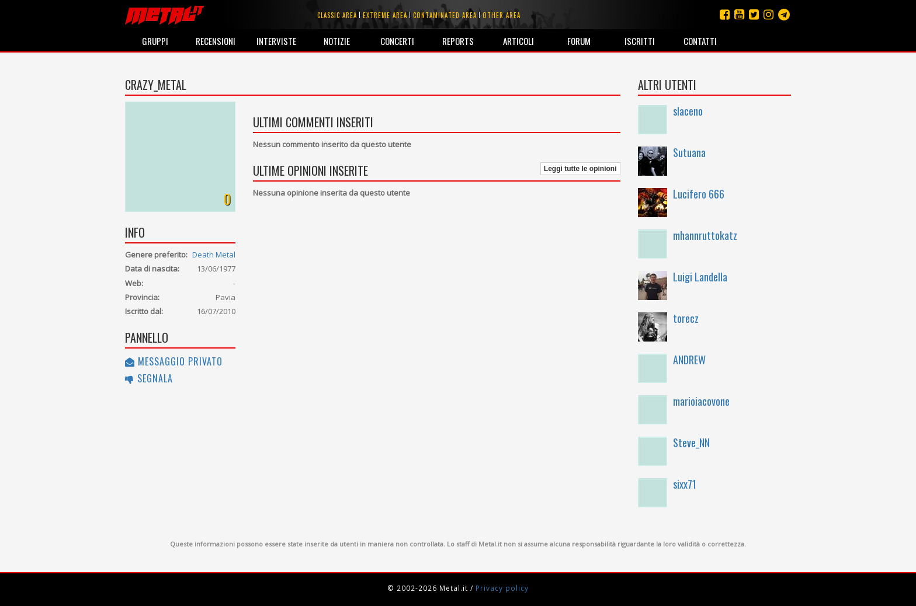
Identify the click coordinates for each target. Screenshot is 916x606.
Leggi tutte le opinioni (580, 169)
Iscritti (639, 40)
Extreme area (385, 15)
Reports (458, 40)
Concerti (397, 40)
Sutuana (689, 152)
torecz (686, 318)
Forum (579, 40)
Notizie (337, 40)
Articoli (518, 40)
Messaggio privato (174, 361)
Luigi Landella (700, 276)
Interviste (276, 40)
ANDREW (689, 359)
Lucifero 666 (698, 193)
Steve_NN (691, 442)
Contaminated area (445, 15)
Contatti (700, 40)
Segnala (149, 378)
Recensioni (215, 40)
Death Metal (213, 254)
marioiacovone (701, 401)
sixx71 (684, 484)
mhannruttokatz (705, 235)
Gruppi (155, 40)
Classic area (337, 15)
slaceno (688, 111)
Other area (502, 15)
